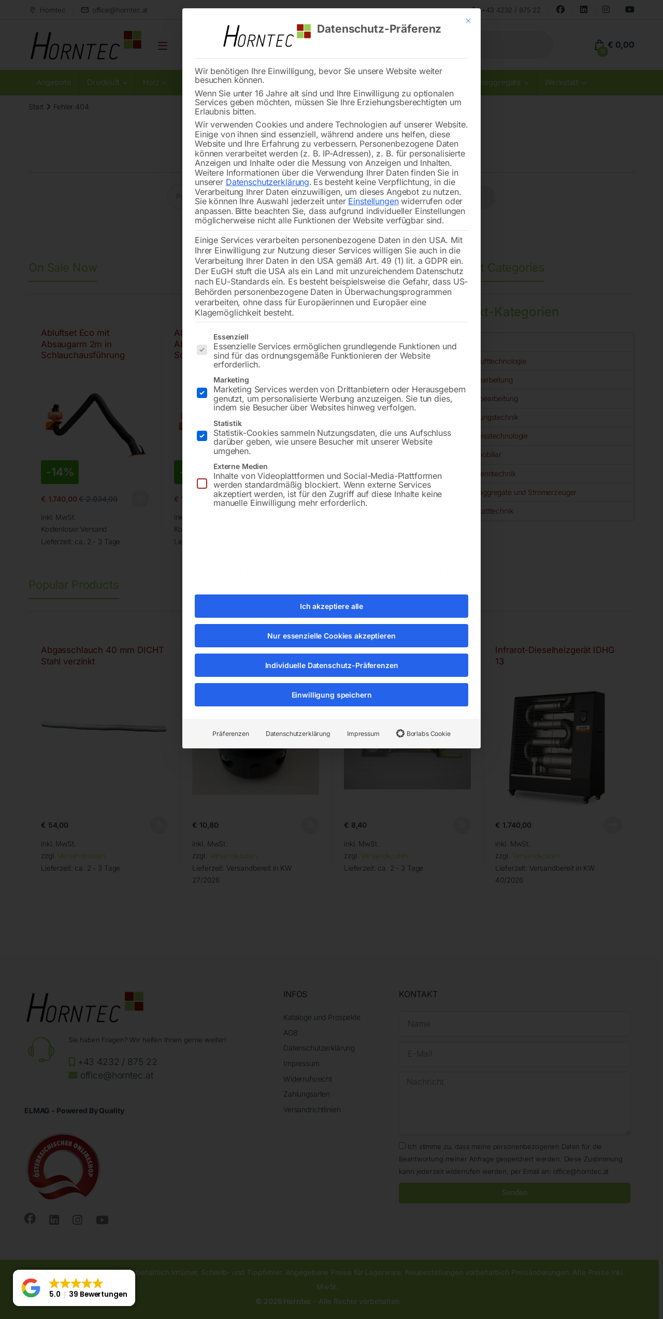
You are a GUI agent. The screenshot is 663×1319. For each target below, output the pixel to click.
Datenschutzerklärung (267, 169)
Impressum (363, 721)
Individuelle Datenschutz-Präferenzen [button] (331, 652)
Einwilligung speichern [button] (332, 682)
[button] (74, 1288)
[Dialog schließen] (468, 8)
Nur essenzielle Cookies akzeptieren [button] (331, 623)
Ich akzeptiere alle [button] (331, 593)
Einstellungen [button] (373, 188)
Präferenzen (230, 721)
